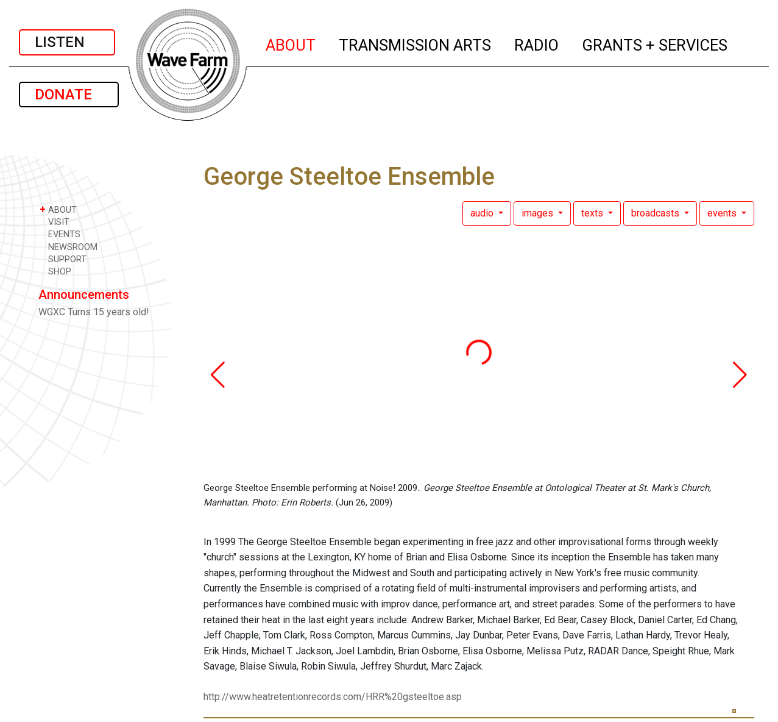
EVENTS (60, 234)
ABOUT (291, 43)
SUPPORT (63, 259)
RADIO (537, 43)
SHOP (55, 271)
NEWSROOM (68, 246)
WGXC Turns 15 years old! (93, 312)
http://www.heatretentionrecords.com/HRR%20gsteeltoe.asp (332, 696)
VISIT (54, 221)
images (539, 213)
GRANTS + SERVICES (655, 43)
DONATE (69, 94)
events (723, 213)
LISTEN (67, 42)
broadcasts (656, 213)
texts (593, 213)
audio (483, 213)
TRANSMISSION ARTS (415, 43)
